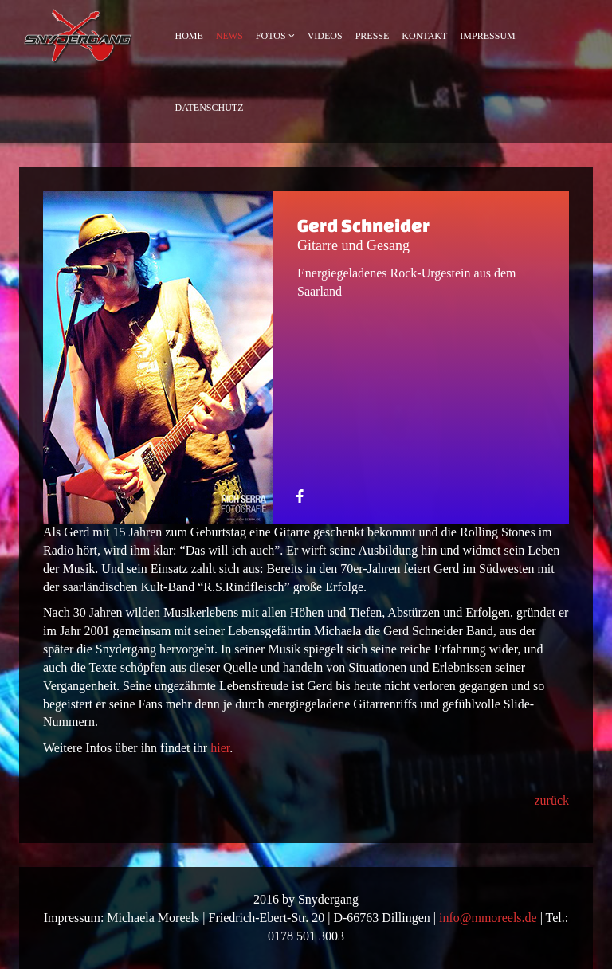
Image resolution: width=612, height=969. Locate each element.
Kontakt (424, 35)
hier (220, 748)
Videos (325, 35)
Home (189, 35)
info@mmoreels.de (488, 917)
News (229, 35)
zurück (551, 800)
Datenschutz (209, 107)
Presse (372, 35)
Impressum (487, 35)
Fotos (271, 35)
